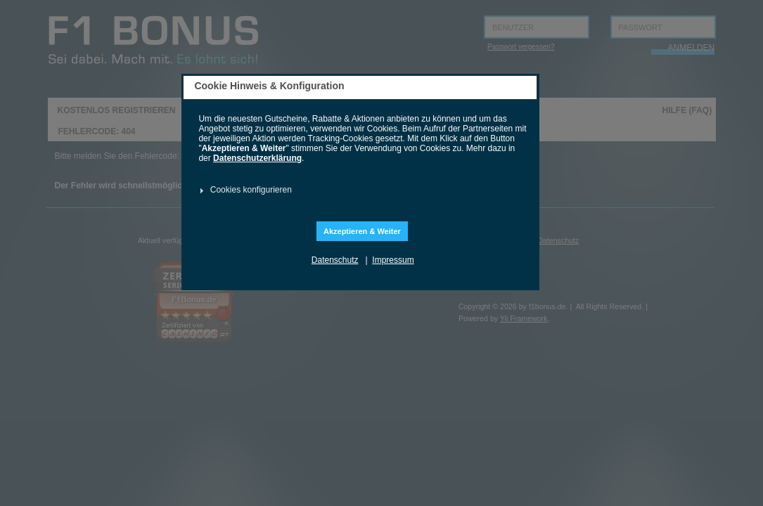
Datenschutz (335, 260)
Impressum (392, 260)
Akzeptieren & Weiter (362, 231)
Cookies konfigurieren (251, 190)
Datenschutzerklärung (257, 158)
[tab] (358, 190)
